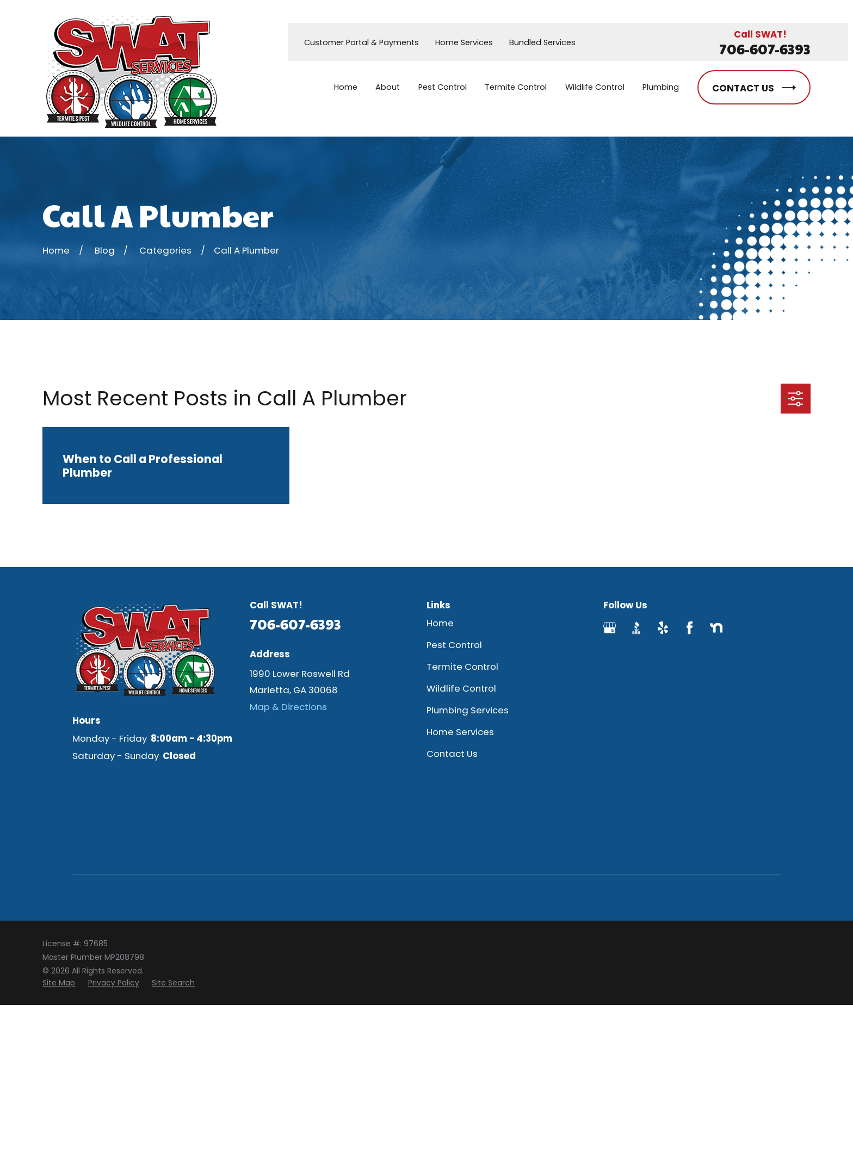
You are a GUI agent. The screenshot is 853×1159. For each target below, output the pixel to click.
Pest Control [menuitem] (442, 87)
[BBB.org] (636, 627)
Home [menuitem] (345, 87)
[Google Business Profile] (609, 627)
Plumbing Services (467, 710)
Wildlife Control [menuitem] (595, 87)
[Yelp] (663, 627)
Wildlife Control (461, 688)
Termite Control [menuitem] (516, 87)
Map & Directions (288, 706)
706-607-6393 (765, 49)
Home (440, 623)
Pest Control (454, 644)
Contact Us (452, 753)
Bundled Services (542, 42)
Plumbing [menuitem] (660, 87)
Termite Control (462, 666)
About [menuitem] (387, 87)
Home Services (464, 42)
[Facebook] (689, 627)
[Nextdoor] (716, 627)
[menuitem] (58, 983)
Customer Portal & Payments (361, 42)
